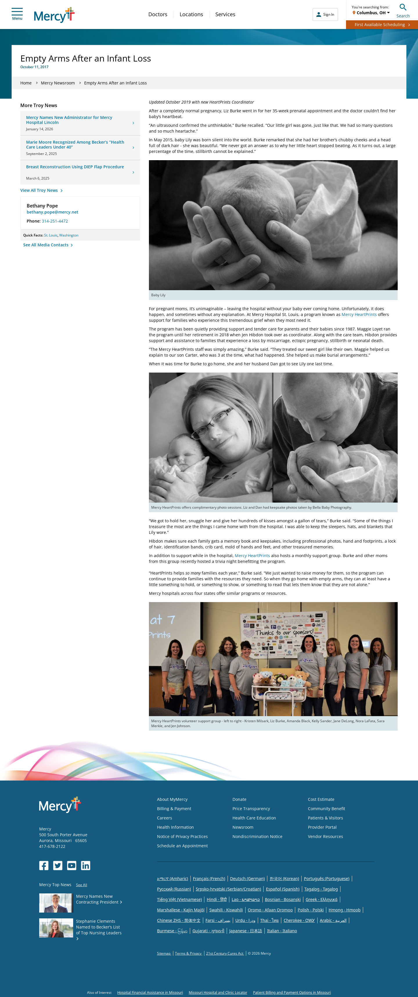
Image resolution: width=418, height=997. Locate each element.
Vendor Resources (325, 836)
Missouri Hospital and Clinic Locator (218, 992)
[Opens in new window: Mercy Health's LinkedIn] (85, 865)
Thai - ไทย (269, 920)
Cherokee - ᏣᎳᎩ (299, 920)
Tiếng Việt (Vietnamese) (179, 899)
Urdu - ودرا (245, 920)
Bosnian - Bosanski (283, 899)
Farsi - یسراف (218, 920)
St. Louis (50, 235)
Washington (68, 235)
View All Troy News (39, 190)
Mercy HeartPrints (359, 314)
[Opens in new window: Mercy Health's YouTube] (71, 865)
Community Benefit (326, 808)
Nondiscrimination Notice (257, 836)
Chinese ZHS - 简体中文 (179, 920)
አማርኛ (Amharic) (172, 878)
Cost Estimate (321, 799)
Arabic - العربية (333, 920)
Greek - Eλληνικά (322, 899)
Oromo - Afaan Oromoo (270, 910)
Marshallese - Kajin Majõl (180, 910)
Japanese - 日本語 (245, 930)
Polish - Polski (311, 910)
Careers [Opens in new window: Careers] (164, 818)
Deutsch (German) (247, 878)
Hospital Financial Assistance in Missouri (150, 992)
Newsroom (243, 827)
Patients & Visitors (325, 818)
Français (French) (209, 878)
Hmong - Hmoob (345, 910)
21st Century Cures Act (225, 953)
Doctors (157, 14)
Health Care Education (254, 818)
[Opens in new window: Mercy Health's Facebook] (43, 865)
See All (81, 884)
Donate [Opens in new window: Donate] (239, 799)
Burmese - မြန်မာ (172, 930)
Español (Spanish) (283, 889)
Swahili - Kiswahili (226, 910)
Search (403, 10)
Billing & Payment (174, 808)
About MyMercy (172, 799)
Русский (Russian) (174, 889)
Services (225, 14)
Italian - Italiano (282, 930)
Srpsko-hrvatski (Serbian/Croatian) (228, 889)
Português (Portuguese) (326, 878)
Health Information (175, 827)
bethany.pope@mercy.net (52, 212)
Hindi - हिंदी (217, 899)
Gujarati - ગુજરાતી (208, 930)
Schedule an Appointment (182, 845)
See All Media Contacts (46, 245)
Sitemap (164, 953)
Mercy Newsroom (58, 83)
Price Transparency (251, 808)
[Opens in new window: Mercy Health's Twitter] (57, 865)
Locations (191, 14)
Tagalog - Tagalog (321, 889)
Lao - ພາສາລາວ (246, 899)
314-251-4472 (55, 221)
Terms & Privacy (188, 953)
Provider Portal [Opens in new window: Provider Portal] (322, 827)
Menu (17, 14)
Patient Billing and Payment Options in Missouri (292, 992)
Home (26, 83)
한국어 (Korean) (284, 878)
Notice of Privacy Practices (182, 836)
